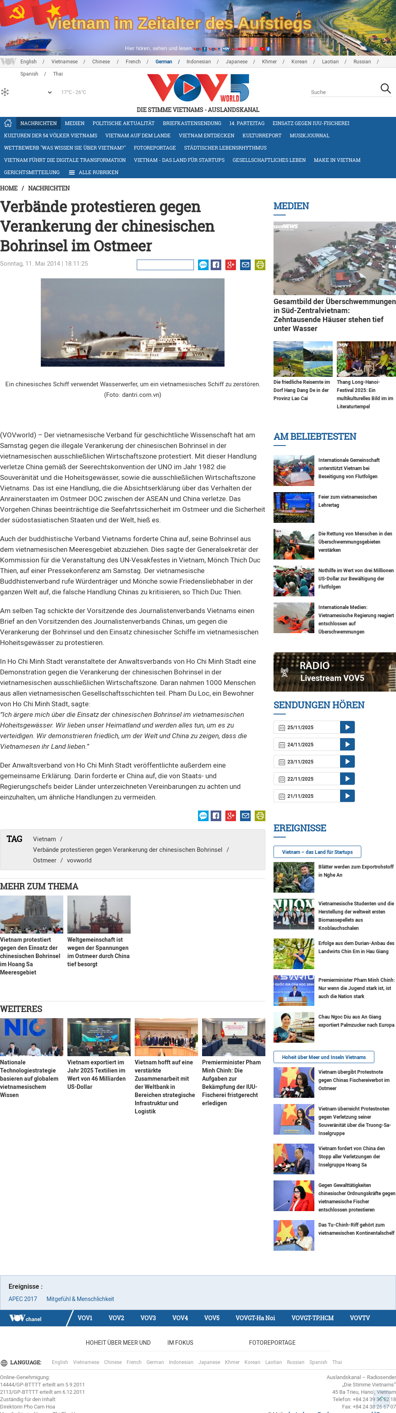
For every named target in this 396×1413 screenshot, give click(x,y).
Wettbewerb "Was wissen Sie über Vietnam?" (65, 147)
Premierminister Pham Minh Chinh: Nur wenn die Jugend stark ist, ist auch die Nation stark (356, 988)
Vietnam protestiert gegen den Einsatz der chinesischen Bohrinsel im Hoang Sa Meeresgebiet (30, 956)
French (133, 62)
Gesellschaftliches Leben (269, 160)
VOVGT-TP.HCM (312, 1318)
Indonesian (199, 62)
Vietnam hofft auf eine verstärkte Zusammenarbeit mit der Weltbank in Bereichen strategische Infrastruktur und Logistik (165, 1087)
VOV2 (116, 1318)
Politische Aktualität (124, 123)
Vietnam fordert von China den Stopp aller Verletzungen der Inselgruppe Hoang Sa (351, 1157)
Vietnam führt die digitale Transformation (65, 160)
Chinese (101, 62)
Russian (362, 62)
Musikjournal (309, 135)
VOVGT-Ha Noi (255, 1318)
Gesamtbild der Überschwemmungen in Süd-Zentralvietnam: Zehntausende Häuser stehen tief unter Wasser (335, 315)
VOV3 (148, 1318)
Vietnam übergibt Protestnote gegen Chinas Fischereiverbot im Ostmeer (353, 1080)
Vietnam (44, 839)
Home (9, 188)
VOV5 (211, 1318)
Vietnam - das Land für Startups (179, 160)
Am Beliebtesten (315, 436)
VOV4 (180, 1318)
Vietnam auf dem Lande (138, 135)
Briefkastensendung (192, 123)
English (28, 62)
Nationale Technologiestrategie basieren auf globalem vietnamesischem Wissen (29, 1078)
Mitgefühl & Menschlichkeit (80, 1299)
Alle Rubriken (93, 172)
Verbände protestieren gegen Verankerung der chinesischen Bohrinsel (127, 849)
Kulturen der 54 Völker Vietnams (50, 135)
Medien (75, 123)
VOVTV (360, 1318)
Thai (337, 1362)
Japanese (236, 62)
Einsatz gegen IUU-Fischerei (311, 123)
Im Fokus (180, 1342)
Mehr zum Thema (39, 886)
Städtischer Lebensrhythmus (225, 147)
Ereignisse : (26, 1286)
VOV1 (85, 1318)
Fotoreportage (155, 147)
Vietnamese (64, 62)
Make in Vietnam (337, 160)
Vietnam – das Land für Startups (317, 852)
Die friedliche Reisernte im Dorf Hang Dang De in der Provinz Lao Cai (302, 390)
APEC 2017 (23, 1299)
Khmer (269, 62)
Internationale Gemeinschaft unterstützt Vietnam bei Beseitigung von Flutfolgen (349, 468)
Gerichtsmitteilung (32, 172)
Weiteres (21, 1008)
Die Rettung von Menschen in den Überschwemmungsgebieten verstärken (355, 542)
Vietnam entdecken (206, 135)
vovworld (79, 860)
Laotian (330, 62)
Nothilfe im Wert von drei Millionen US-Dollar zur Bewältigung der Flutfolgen (356, 579)
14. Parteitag (247, 123)
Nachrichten (38, 123)
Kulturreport (262, 135)
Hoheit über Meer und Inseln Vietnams (324, 1057)
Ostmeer (44, 860)
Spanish (318, 1362)
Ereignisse (300, 828)
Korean (299, 62)
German (164, 62)
